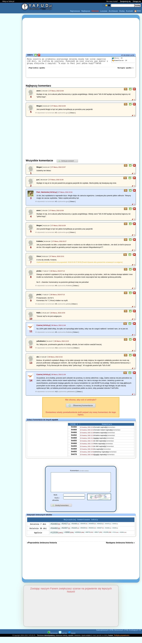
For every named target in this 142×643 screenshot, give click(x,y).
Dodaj (122, 11)
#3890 (69, 538)
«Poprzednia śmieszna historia (42, 548)
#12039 (57, 538)
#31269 (107, 538)
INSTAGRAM (53, 639)
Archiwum (113, 11)
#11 (56, 350)
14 (119, 61)
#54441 (92, 534)
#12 (56, 393)
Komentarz (79, 472)
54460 (74, 433)
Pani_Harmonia (42, 194)
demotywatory (49, 641)
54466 (74, 429)
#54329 (83, 534)
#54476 (108, 529)
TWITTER (63, 639)
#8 (56, 306)
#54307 (66, 534)
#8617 (98, 538)
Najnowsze (75, 11)
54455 (74, 445)
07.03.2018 (125, 55)
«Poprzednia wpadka (36, 69)
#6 (56, 287)
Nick (55, 500)
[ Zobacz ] (72, 115)
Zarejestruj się (125, 1)
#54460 (55, 530)
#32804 (123, 538)
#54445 (83, 529)
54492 (74, 439)
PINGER (71, 639)
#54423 (100, 529)
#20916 (79, 538)
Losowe (103, 11)
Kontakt (129, 11)
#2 (56, 115)
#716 (115, 538)
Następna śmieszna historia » (120, 548)
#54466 (75, 530)
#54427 (66, 530)
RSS (138, 11)
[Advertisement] (10, 321)
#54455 (92, 529)
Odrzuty (95, 11)
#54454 (115, 529)
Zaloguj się (137, 1)
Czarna (39, 327)
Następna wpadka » (125, 69)
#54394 (115, 534)
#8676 (89, 538)
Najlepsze (85, 11)
